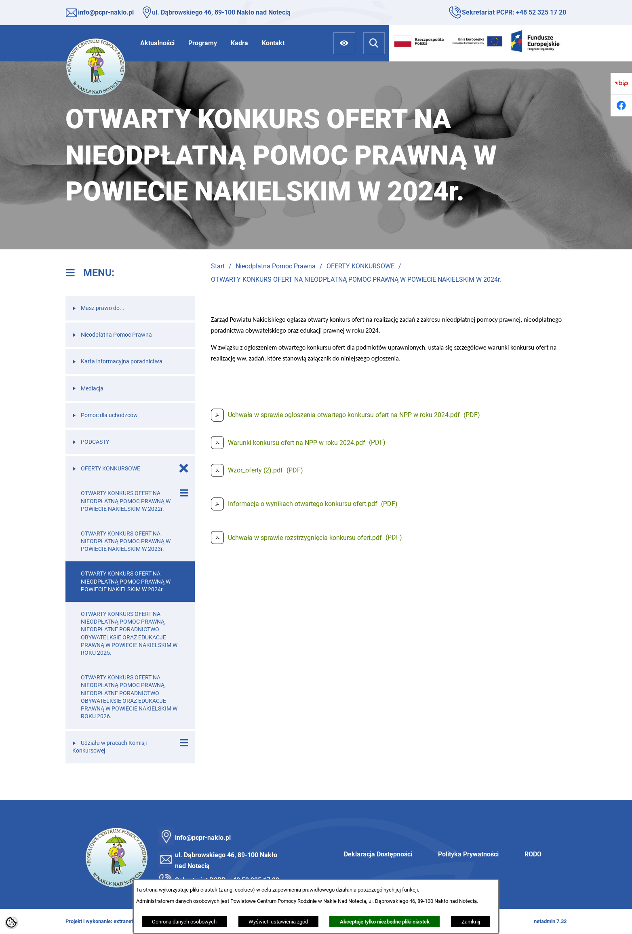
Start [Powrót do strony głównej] (218, 266)
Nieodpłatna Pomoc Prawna (276, 266)
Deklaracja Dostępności (378, 854)
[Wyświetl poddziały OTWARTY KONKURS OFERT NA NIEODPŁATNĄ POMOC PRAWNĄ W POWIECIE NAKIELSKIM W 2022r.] (184, 493)
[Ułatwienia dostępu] (344, 43)
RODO (533, 854)
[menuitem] (157, 43)
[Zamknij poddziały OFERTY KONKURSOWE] (184, 468)
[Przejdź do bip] (621, 83)
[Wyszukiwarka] (374, 43)
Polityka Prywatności (468, 854)
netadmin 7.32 (550, 921)
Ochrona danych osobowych (184, 922)
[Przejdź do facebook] (621, 105)
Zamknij (470, 922)
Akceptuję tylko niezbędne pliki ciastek (385, 922)
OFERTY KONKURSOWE (360, 266)
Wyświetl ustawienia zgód (278, 922)
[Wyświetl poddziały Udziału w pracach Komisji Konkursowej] (184, 743)
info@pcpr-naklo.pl (106, 12)
